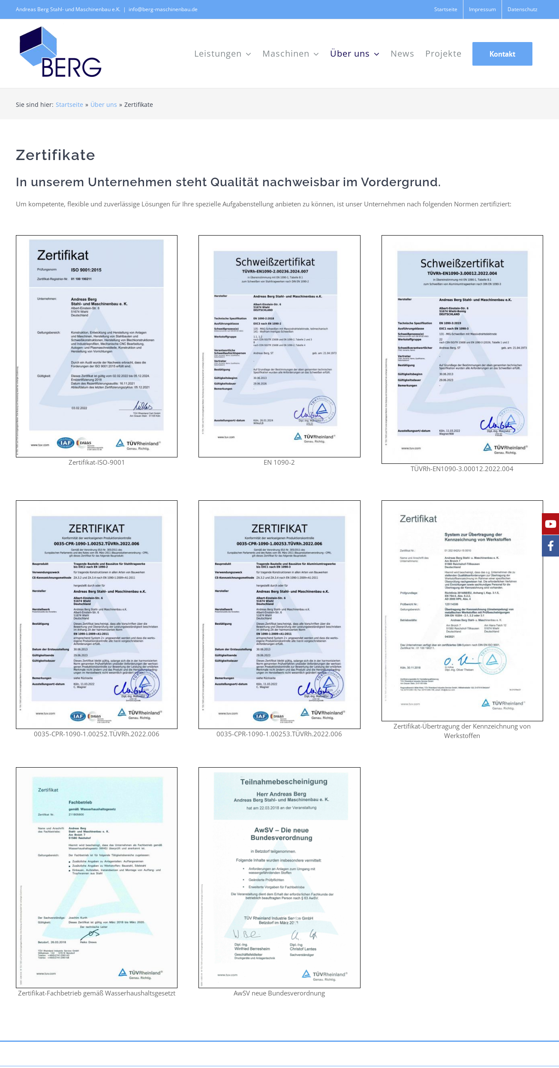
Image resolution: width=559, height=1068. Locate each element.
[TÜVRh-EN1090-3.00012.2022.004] (462, 238)
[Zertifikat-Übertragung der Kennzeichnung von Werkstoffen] (462, 503)
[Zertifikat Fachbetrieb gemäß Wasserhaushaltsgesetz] (96, 770)
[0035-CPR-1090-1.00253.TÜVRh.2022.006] (279, 503)
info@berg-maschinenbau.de (163, 9)
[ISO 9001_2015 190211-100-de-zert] (96, 238)
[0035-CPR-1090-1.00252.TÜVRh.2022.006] (96, 503)
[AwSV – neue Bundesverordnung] (279, 770)
